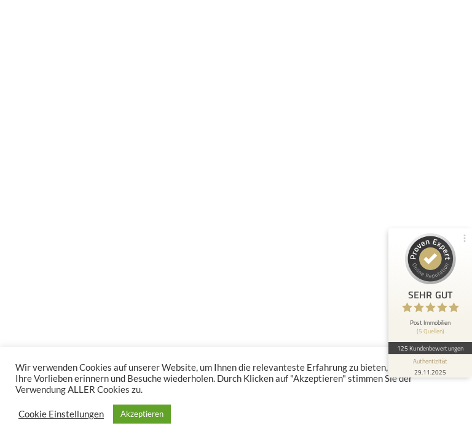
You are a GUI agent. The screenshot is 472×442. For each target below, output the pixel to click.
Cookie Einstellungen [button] (61, 414)
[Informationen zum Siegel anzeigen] (430, 366)
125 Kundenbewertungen (430, 348)
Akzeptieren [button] (141, 414)
